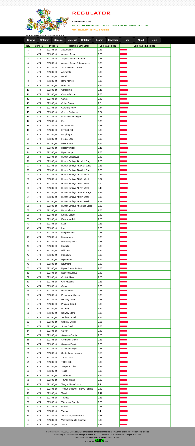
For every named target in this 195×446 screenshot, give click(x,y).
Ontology (86, 40)
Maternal (72, 40)
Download (113, 40)
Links (154, 40)
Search (99, 40)
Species (58, 40)
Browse (31, 40)
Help (127, 40)
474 (39, 49)
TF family (44, 40)
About (141, 40)
